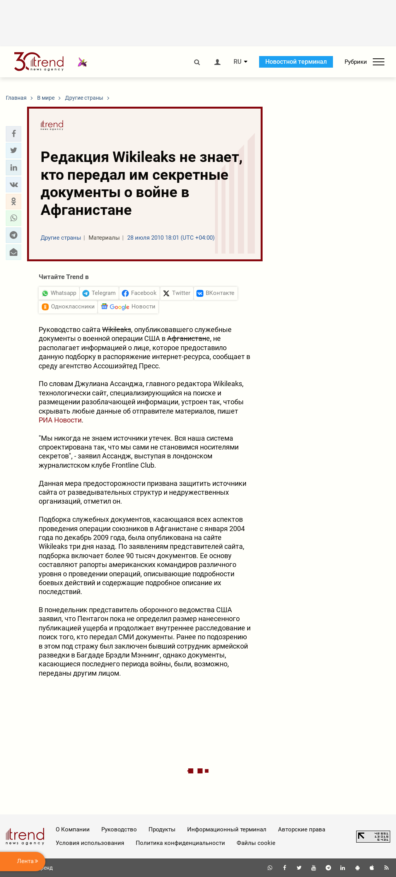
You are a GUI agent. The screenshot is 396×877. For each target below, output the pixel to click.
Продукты (162, 829)
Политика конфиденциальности (180, 843)
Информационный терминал (226, 829)
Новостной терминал (296, 61)
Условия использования (90, 843)
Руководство (119, 829)
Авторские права (301, 829)
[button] (13, 134)
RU (237, 62)
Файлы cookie (256, 843)
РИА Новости (60, 420)
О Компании (73, 829)
